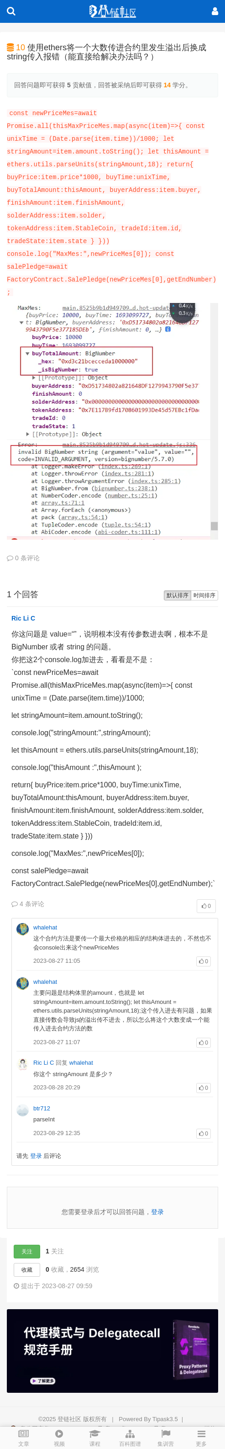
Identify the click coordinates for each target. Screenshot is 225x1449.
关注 (26, 1251)
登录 (36, 1155)
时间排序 (204, 595)
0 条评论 (23, 558)
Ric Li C (23, 618)
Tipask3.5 (165, 1419)
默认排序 (177, 595)
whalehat (45, 927)
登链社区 (70, 1419)
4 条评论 (27, 904)
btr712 (41, 1108)
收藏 (26, 1270)
